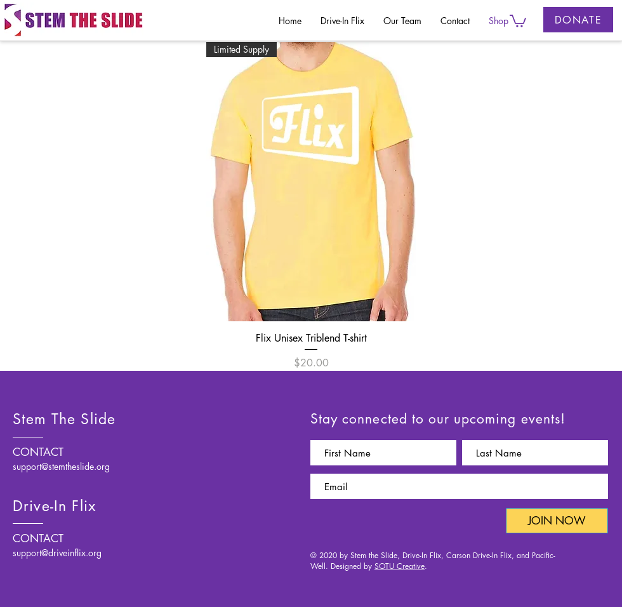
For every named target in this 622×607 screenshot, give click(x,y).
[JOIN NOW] (557, 520)
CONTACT (38, 452)
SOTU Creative (399, 566)
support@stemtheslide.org (61, 466)
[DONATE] (578, 19)
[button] (518, 20)
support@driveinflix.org (57, 553)
